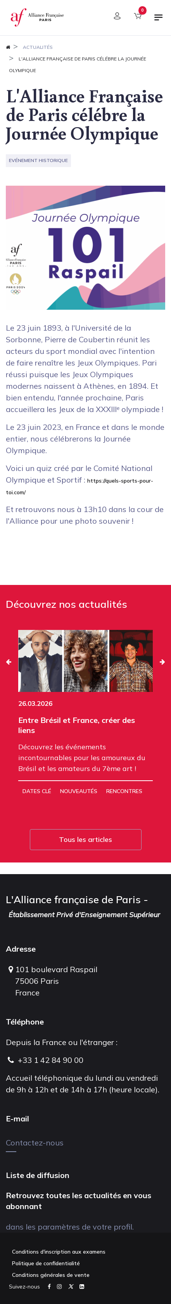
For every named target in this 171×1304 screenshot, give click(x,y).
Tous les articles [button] (85, 839)
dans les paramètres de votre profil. (70, 1227)
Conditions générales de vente (51, 1274)
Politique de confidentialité (46, 1263)
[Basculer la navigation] (158, 20)
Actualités (38, 47)
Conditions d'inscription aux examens (58, 1251)
